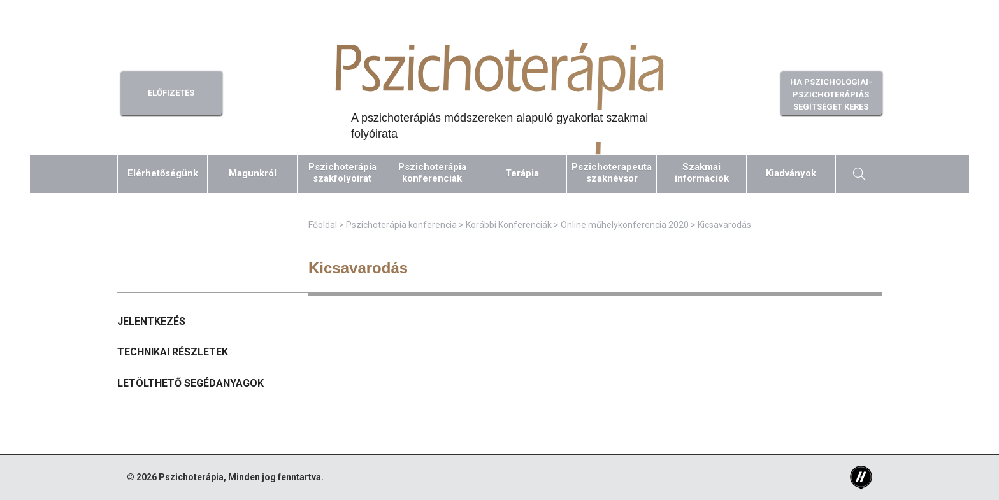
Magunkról (253, 173)
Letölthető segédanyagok (190, 383)
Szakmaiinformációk (702, 172)
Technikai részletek (172, 352)
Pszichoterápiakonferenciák (432, 172)
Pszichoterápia (191, 477)
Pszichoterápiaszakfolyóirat (342, 172)
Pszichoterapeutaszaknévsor (611, 172)
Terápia (522, 173)
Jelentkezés (151, 321)
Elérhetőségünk (162, 173)
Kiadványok (791, 173)
